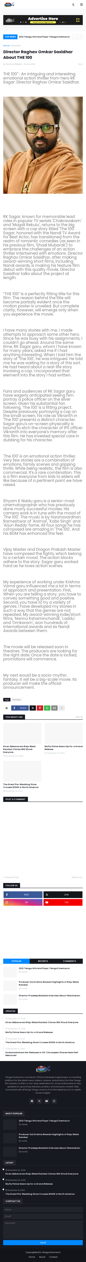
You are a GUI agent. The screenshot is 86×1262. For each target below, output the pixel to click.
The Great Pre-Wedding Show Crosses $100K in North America (21, 786)
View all (79, 717)
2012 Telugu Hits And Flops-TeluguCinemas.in (44, 36)
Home (6, 45)
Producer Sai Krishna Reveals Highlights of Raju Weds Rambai (49, 983)
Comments (69, 961)
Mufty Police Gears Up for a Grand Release (64, 748)
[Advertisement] (43, 932)
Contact (53, 1256)
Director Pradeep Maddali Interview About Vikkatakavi (49, 995)
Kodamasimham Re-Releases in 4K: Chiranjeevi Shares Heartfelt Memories (41, 1054)
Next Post (76, 877)
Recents (43, 961)
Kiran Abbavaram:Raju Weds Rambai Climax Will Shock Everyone (19, 749)
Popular (16, 961)
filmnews (16, 45)
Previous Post (12, 877)
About (42, 1256)
